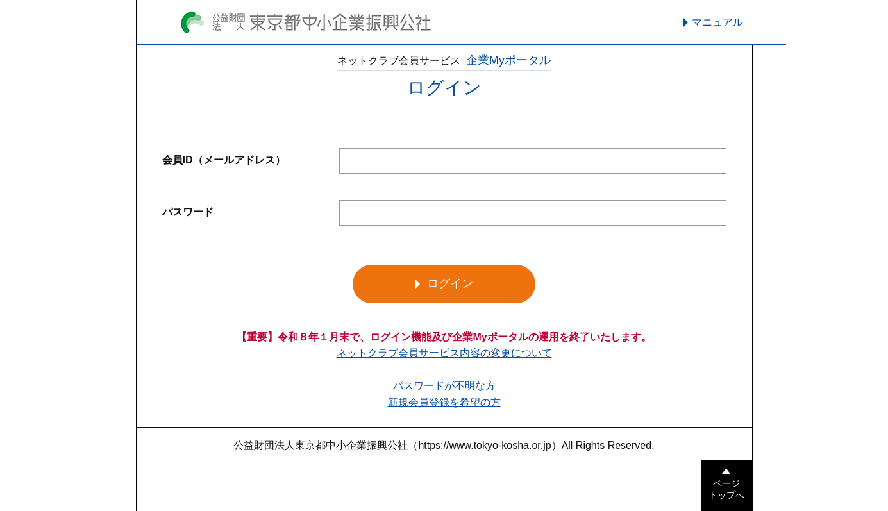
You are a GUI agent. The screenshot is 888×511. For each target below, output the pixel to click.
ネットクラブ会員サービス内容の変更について (444, 353)
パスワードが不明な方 (444, 385)
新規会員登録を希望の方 (444, 402)
